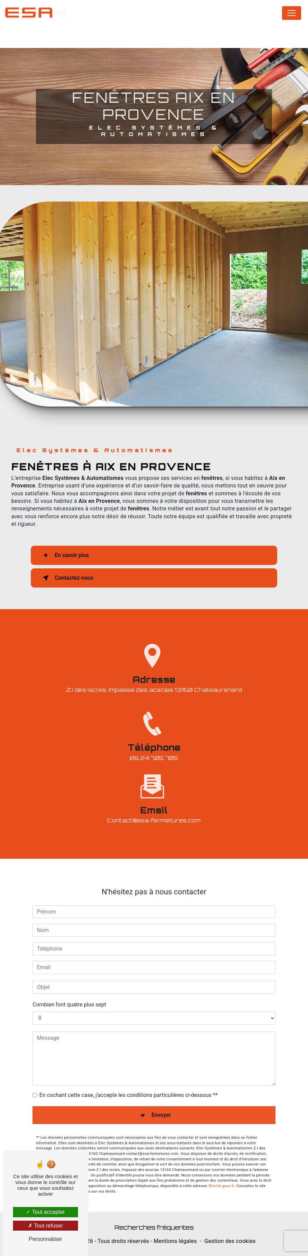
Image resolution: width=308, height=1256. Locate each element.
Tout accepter (45, 1212)
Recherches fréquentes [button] (154, 1227)
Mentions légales (175, 1241)
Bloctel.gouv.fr (221, 1177)
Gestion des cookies (230, 1241)
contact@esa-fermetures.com (154, 811)
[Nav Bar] (291, 13)
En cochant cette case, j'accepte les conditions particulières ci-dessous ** (128, 1086)
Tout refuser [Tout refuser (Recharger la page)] (45, 1226)
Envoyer (161, 1106)
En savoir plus (64, 555)
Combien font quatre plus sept (69, 995)
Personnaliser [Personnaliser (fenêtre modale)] (45, 1239)
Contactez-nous (66, 578)
